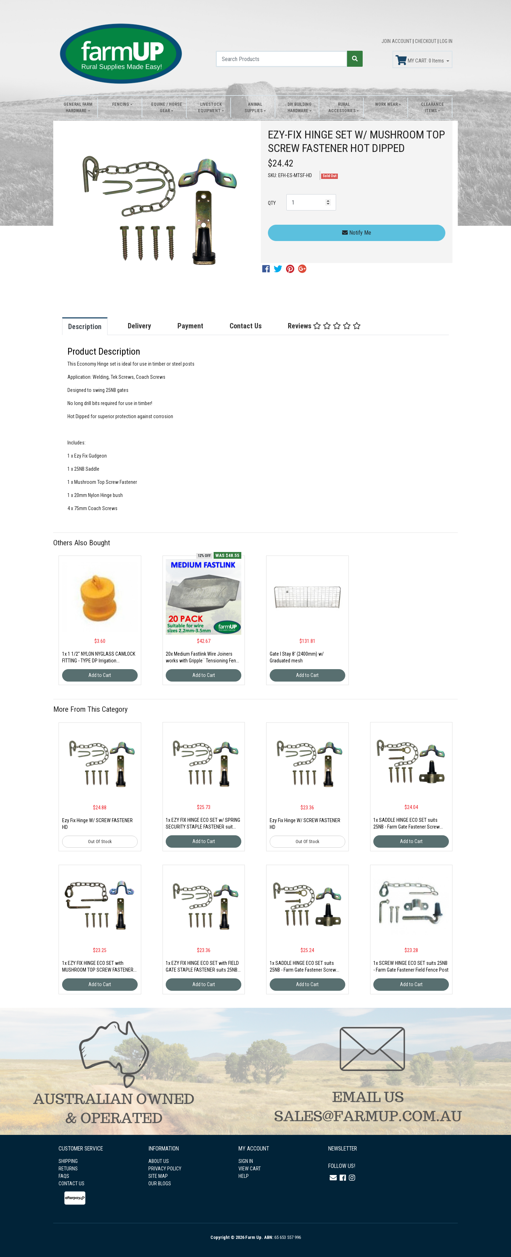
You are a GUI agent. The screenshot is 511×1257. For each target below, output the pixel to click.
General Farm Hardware (78, 107)
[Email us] (333, 1178)
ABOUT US (158, 1161)
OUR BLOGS (159, 1183)
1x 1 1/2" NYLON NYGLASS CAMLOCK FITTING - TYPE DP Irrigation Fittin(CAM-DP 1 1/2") (98, 660)
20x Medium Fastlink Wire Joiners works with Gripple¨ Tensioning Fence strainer (203, 660)
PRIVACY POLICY (164, 1168)
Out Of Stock (100, 841)
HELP (243, 1176)
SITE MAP (158, 1176)
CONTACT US (71, 1183)
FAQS (64, 1176)
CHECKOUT (426, 41)
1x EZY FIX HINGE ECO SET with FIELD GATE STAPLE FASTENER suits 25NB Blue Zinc (202, 969)
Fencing (120, 104)
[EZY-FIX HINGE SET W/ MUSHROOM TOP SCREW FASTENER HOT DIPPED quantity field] (311, 202)
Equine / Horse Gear (166, 107)
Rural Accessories (342, 107)
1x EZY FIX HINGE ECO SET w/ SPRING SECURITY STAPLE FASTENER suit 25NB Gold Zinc (203, 826)
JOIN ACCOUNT (397, 41)
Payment (190, 326)
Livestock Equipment (210, 107)
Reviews (324, 326)
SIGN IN (245, 1161)
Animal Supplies (253, 107)
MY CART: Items (420, 60)
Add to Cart (99, 675)
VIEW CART (249, 1168)
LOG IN (446, 41)
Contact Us (246, 326)
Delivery (139, 326)
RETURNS (68, 1168)
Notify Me (356, 232)
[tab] (92, 326)
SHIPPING (68, 1161)
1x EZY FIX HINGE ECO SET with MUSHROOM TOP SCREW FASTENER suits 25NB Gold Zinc (97, 969)
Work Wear (386, 104)
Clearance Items (432, 107)
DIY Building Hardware (299, 107)
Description (84, 326)
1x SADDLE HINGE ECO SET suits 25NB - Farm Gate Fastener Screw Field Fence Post (406, 826)
